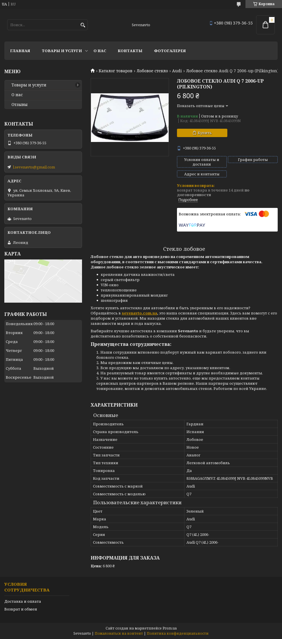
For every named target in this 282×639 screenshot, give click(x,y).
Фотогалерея (170, 50)
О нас (100, 50)
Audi (177, 71)
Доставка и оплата (22, 601)
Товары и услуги (62, 50)
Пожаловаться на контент (119, 633)
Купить (205, 132)
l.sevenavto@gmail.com (34, 167)
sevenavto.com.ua (139, 313)
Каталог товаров (115, 71)
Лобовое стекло (152, 71)
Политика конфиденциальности (178, 633)
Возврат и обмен (20, 609)
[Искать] (83, 25)
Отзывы (20, 104)
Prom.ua (170, 628)
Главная (20, 50)
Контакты (130, 50)
